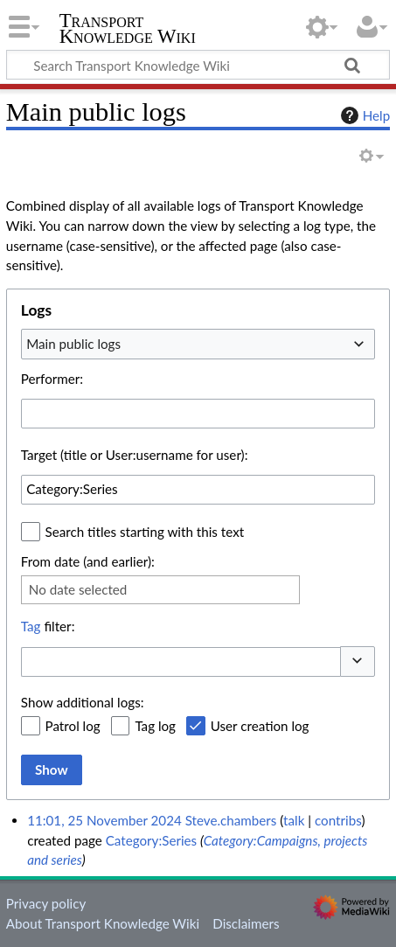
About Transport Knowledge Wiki (102, 923)
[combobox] (198, 344)
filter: (48, 626)
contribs (338, 820)
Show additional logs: (82, 702)
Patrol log (73, 726)
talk (293, 820)
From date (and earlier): (88, 561)
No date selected (78, 589)
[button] (357, 661)
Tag (31, 626)
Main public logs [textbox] (73, 344)
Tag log (155, 726)
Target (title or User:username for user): (134, 455)
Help (363, 115)
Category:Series (152, 840)
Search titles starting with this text (145, 532)
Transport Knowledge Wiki (127, 30)
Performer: (52, 378)
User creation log (260, 726)
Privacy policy (46, 903)
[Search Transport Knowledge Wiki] (198, 65)
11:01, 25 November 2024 (104, 820)
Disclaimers (245, 923)
